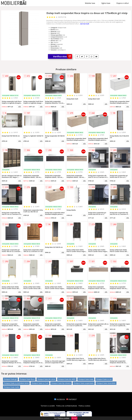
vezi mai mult (84, 24)
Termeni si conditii (48, 406)
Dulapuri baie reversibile (106, 383)
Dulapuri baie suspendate (84, 383)
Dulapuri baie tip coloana (61, 383)
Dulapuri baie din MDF (66, 379)
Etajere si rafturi (123, 3)
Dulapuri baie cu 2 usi (40, 383)
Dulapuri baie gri (10, 379)
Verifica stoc (62, 56)
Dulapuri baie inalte (11, 387)
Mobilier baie (90, 3)
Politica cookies (84, 406)
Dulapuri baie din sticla (46, 379)
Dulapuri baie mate (85, 379)
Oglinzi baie (105, 3)
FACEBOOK (59, 399)
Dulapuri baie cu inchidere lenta (16, 383)
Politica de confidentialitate (66, 406)
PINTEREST (71, 399)
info (19, 106)
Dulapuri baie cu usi (104, 379)
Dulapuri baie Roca (27, 379)
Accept (74, 418)
